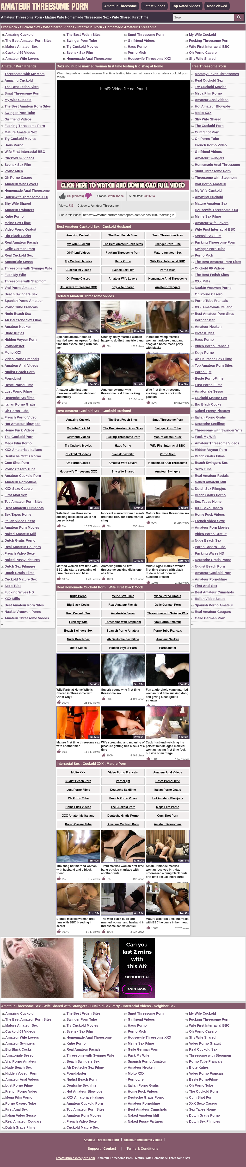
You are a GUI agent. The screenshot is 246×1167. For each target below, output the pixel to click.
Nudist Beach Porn (20, 372)
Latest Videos (154, 6)
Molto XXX (13, 352)
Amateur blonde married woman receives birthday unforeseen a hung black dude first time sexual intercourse (166, 871)
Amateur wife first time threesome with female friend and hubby (76, 393)
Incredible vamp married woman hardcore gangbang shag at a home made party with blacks (165, 342)
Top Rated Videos (186, 6)
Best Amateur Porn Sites (24, 605)
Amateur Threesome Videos (27, 618)
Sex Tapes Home (18, 514)
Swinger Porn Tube (82, 40)
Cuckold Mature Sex (21, 579)
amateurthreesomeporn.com (75, 1158)
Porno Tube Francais (21, 307)
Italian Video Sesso (20, 521)
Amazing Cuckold (19, 34)
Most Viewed (217, 6)
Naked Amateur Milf (20, 534)
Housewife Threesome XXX (149, 58)
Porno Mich (137, 52)
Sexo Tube (13, 586)
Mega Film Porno (18, 443)
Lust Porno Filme (18, 391)
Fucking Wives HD (19, 592)
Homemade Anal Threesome (89, 58)
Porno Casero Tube (20, 469)
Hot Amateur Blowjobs (23, 424)
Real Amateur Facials (21, 242)
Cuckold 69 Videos (20, 52)
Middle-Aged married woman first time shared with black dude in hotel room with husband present (165, 571)
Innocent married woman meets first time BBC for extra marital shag (122, 517)
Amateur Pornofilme (21, 482)
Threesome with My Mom (24, 74)
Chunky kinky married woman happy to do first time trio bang (122, 338)
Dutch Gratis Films (19, 573)
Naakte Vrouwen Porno (23, 612)
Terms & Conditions (142, 1148)
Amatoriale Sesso (19, 262)
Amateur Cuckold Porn (23, 476)
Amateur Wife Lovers (22, 58)
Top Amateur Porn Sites (24, 501)
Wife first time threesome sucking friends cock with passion (163, 393)
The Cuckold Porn (19, 437)
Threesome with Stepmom (25, 281)
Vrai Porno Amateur (20, 288)
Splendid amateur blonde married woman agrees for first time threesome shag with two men (77, 342)
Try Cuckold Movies (82, 46)
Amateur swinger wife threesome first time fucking (120, 391)
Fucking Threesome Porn (209, 40)
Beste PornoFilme (19, 385)
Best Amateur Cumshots (24, 508)
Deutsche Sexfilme (20, 398)
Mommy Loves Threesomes (217, 74)
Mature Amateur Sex (21, 46)
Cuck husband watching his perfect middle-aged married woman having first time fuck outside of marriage (165, 748)
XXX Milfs (12, 599)
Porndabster (14, 346)
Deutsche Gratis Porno (23, 456)
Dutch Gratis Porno (20, 540)
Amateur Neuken (18, 327)
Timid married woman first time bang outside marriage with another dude (122, 869)
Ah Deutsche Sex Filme (23, 320)
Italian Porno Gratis (20, 404)
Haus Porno (137, 46)
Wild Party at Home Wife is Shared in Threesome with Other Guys (74, 693)
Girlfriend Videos (141, 40)
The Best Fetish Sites (84, 34)
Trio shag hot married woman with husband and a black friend (76, 869)
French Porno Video (21, 417)
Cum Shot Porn (17, 463)
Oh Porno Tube (17, 411)
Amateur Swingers (19, 210)
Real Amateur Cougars (23, 547)
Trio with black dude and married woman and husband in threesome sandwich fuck (123, 922)
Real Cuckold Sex (19, 255)
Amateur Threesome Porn (101, 1140)
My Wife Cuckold (202, 34)
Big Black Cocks (18, 236)
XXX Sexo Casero (19, 489)
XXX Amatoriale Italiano (23, 450)
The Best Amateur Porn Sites (28, 40)
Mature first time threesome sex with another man (78, 744)
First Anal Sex (16, 495)
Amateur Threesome (120, 6)
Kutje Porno (14, 216)
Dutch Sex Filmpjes (20, 566)
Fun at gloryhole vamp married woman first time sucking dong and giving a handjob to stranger (167, 695)
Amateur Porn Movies (22, 527)
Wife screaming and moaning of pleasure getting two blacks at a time (123, 746)
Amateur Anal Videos (21, 365)
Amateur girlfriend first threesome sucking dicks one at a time (121, 569)
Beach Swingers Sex (21, 294)
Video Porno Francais (22, 359)
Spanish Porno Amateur (24, 301)
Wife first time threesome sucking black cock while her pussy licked (76, 517)
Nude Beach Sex (18, 314)
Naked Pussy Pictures (22, 560)
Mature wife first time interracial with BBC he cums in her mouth (167, 920)
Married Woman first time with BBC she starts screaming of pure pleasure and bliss (77, 569)
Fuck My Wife (15, 275)
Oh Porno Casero (203, 52)
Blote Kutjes (14, 333)
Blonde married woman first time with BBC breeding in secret (75, 922)
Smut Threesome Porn (146, 34)
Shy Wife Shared (202, 58)
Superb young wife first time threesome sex (120, 691)
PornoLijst (13, 378)
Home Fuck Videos (20, 430)
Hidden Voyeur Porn (21, 339)
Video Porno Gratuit (20, 229)
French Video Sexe (20, 553)
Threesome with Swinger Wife (28, 268)
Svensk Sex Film (80, 52)
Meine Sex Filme (18, 223)
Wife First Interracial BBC (209, 46)
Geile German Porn (20, 249)
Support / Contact (102, 1148)
